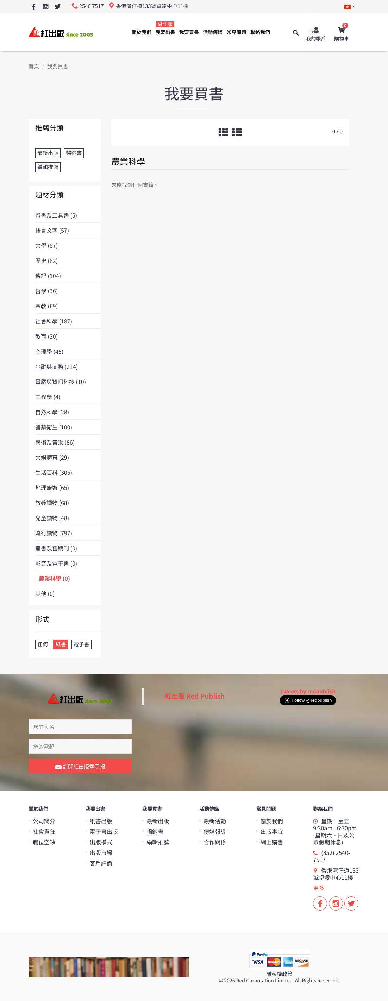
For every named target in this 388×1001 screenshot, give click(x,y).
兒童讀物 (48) (52, 518)
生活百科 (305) (53, 472)
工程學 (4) (47, 396)
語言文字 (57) (52, 230)
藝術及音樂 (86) (55, 442)
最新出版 (157, 821)
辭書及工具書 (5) (56, 215)
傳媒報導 (215, 831)
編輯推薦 (157, 842)
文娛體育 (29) (52, 457)
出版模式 (101, 842)
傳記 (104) (48, 275)
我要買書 (189, 32)
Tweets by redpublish (308, 691)
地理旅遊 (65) (52, 487)
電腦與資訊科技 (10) (60, 381)
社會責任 (44, 831)
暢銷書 (154, 831)
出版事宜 (272, 831)
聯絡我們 (260, 32)
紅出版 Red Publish (195, 696)
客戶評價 (101, 863)
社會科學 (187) (53, 321)
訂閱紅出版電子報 (80, 767)
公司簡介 (44, 821)
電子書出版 (104, 831)
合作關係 (215, 842)
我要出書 (165, 28)
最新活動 (215, 821)
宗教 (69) (46, 306)
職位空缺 (44, 842)
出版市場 (101, 852)
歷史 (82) (46, 260)
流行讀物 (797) (53, 533)
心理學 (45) (49, 351)
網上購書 (272, 842)
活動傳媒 (213, 32)
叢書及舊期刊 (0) (56, 548)
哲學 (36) (46, 291)
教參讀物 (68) (52, 502)
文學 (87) (46, 245)
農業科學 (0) (54, 578)
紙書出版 (101, 821)
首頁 (34, 66)
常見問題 (236, 32)
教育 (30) (46, 336)
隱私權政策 (279, 974)
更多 (318, 887)
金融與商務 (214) (56, 366)
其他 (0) (45, 593)
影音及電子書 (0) (56, 563)
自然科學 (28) (52, 412)
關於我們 (141, 32)
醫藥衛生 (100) (53, 427)
